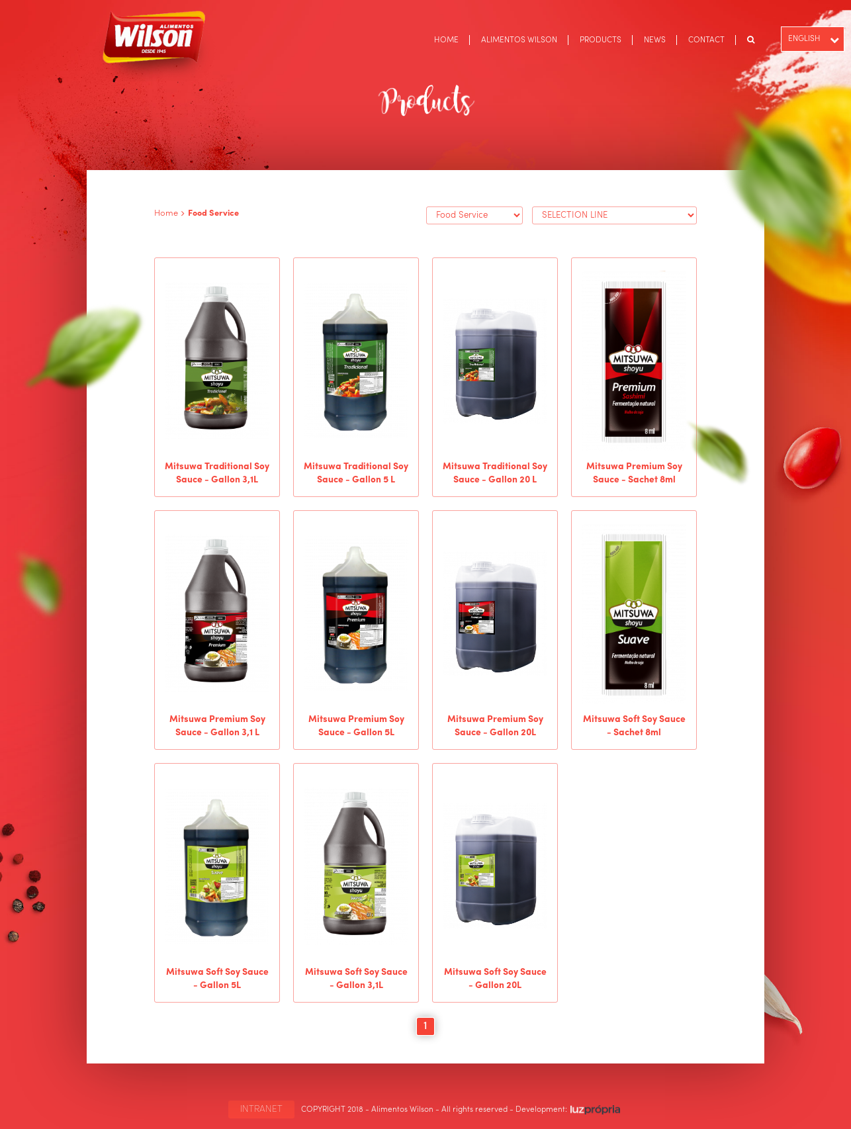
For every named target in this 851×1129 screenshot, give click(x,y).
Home (166, 213)
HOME (446, 40)
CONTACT (706, 40)
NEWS (655, 40)
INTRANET (261, 1109)
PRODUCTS (600, 40)
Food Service (213, 213)
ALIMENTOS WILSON (519, 40)
